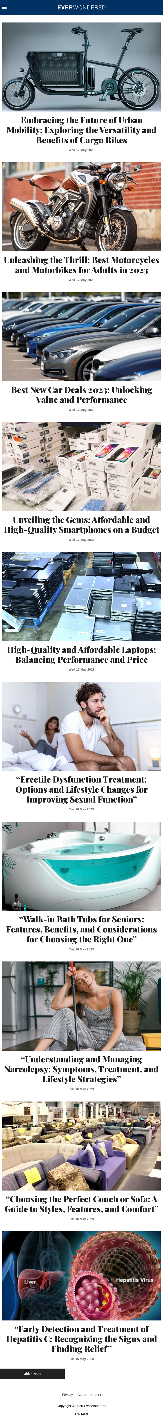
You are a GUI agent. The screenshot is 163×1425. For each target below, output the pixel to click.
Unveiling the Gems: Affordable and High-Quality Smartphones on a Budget (81, 524)
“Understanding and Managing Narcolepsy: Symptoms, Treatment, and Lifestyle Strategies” (81, 1068)
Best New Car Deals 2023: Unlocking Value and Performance (81, 394)
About (82, 1394)
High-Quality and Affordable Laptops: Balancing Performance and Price (81, 654)
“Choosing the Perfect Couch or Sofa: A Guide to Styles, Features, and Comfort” (82, 1203)
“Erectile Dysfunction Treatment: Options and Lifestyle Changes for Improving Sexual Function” (82, 789)
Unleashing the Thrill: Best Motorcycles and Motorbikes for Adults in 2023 (81, 264)
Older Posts (32, 1374)
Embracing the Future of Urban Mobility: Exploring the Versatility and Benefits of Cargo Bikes (82, 129)
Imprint (96, 1394)
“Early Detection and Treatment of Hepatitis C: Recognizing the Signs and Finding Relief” (81, 1338)
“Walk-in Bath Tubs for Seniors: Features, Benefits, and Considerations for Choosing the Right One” (81, 928)
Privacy (67, 1394)
